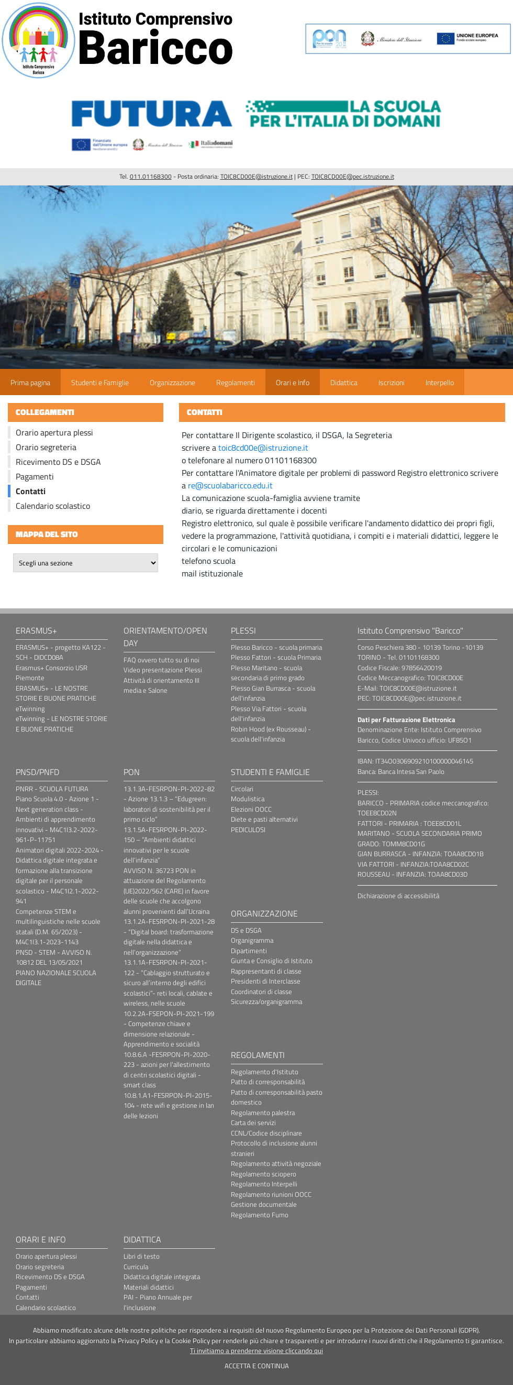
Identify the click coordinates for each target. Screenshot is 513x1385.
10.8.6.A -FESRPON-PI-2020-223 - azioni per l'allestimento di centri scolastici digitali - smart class (167, 1069)
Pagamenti (35, 476)
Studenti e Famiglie (100, 382)
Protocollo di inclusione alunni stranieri (274, 1148)
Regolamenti (235, 382)
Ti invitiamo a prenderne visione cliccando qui (256, 1350)
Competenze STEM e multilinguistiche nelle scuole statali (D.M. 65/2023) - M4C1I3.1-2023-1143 (58, 926)
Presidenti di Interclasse (265, 981)
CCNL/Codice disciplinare (266, 1133)
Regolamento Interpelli (264, 1184)
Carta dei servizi (253, 1122)
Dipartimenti (249, 950)
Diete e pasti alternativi (264, 819)
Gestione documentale (264, 1204)
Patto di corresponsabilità (268, 1081)
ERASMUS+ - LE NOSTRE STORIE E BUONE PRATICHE (56, 693)
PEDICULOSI (248, 829)
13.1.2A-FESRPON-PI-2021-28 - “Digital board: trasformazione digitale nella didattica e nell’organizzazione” (169, 936)
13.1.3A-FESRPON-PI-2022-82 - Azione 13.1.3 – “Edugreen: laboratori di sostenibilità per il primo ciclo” (169, 804)
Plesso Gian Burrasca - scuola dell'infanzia (273, 693)
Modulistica (247, 798)
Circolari (242, 788)
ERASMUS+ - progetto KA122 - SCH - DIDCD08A (61, 652)
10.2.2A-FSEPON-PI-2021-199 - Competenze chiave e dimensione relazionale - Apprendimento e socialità (169, 1029)
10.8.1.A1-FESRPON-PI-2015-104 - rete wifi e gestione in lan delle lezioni (169, 1105)
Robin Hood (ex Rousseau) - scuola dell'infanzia (271, 734)
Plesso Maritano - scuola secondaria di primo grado (268, 672)
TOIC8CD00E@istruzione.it (256, 176)
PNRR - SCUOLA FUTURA (52, 788)
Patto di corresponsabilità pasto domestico (276, 1097)
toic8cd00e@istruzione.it (263, 447)
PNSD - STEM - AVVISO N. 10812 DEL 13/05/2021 (54, 957)
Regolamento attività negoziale (276, 1163)
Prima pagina (30, 382)
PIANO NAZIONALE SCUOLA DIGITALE (56, 977)
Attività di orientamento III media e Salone (161, 685)
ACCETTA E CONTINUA (257, 1365)
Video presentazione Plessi (163, 669)
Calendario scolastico (53, 505)
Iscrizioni (391, 382)
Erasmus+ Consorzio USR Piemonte (51, 672)
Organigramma (252, 940)
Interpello (440, 382)
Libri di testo (142, 1256)
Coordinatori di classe (261, 991)
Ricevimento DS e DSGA (58, 461)
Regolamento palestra (263, 1112)
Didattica (344, 382)
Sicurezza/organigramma (266, 1001)
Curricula (136, 1266)
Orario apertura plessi (54, 432)
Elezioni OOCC (251, 809)
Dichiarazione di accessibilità (398, 895)
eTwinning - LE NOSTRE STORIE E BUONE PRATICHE (61, 723)
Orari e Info (292, 382)
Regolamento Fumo (259, 1214)
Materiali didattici (149, 1287)
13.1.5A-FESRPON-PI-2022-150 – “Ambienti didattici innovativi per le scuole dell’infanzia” (165, 845)
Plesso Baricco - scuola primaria (276, 647)
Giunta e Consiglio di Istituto (272, 960)
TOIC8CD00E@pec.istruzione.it (352, 176)
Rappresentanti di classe (266, 971)
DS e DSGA (246, 930)
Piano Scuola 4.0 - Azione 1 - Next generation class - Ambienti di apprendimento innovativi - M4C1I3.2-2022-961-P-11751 (57, 819)
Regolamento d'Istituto (264, 1071)
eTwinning (30, 708)
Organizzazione (172, 382)
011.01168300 (151, 176)
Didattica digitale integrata (162, 1276)
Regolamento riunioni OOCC (271, 1194)
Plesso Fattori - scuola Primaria (276, 657)
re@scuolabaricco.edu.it (230, 485)
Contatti (31, 491)
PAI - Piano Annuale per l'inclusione (158, 1302)
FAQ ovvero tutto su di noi (161, 660)
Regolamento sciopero (263, 1174)
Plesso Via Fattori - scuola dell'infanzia (268, 713)
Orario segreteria (46, 447)
